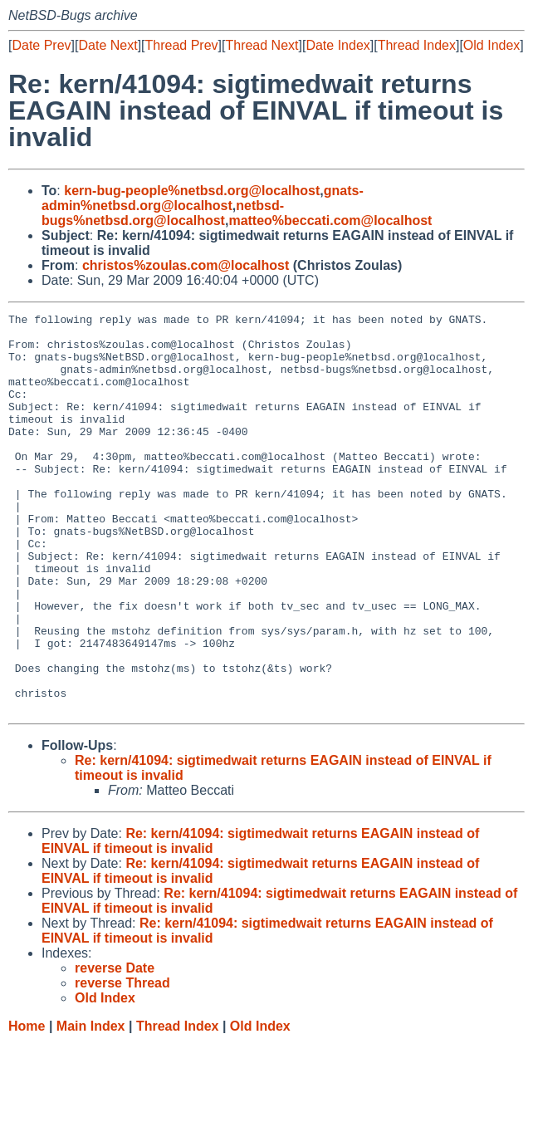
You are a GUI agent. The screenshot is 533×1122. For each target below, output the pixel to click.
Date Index (337, 45)
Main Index (90, 1106)
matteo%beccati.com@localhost (330, 220)
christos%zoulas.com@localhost (185, 265)
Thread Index (417, 45)
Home (26, 1106)
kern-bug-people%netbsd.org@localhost (192, 191)
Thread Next (261, 45)
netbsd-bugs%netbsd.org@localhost (163, 213)
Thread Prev (181, 45)
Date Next (107, 45)
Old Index (491, 45)
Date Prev (41, 45)
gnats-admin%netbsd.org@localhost (203, 198)
